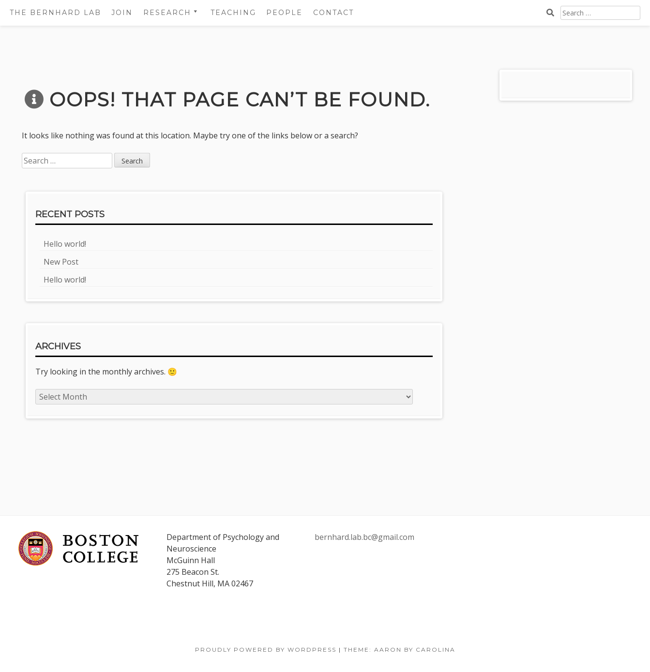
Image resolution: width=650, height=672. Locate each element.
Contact (333, 12)
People (284, 12)
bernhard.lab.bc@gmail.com (364, 537)
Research (167, 12)
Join (122, 12)
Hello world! (65, 244)
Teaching (233, 12)
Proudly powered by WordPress (265, 649)
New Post (61, 261)
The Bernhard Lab (55, 12)
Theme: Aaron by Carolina (399, 649)
